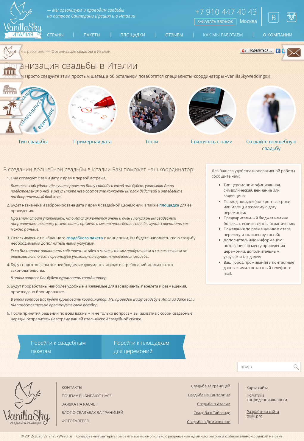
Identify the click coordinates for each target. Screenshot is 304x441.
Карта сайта (257, 387)
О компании (277, 34)
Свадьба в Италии (213, 403)
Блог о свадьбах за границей (92, 412)
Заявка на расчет (79, 404)
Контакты (72, 387)
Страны (55, 34)
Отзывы (174, 34)
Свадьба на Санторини (209, 394)
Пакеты (92, 34)
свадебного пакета (84, 237)
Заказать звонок (215, 21)
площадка (169, 205)
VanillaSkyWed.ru (57, 436)
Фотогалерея (75, 420)
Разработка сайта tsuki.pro (263, 414)
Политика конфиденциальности (267, 397)
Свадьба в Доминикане (208, 421)
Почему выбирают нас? (86, 395)
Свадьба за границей (210, 386)
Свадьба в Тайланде (212, 412)
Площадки (132, 34)
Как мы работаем (223, 34)
